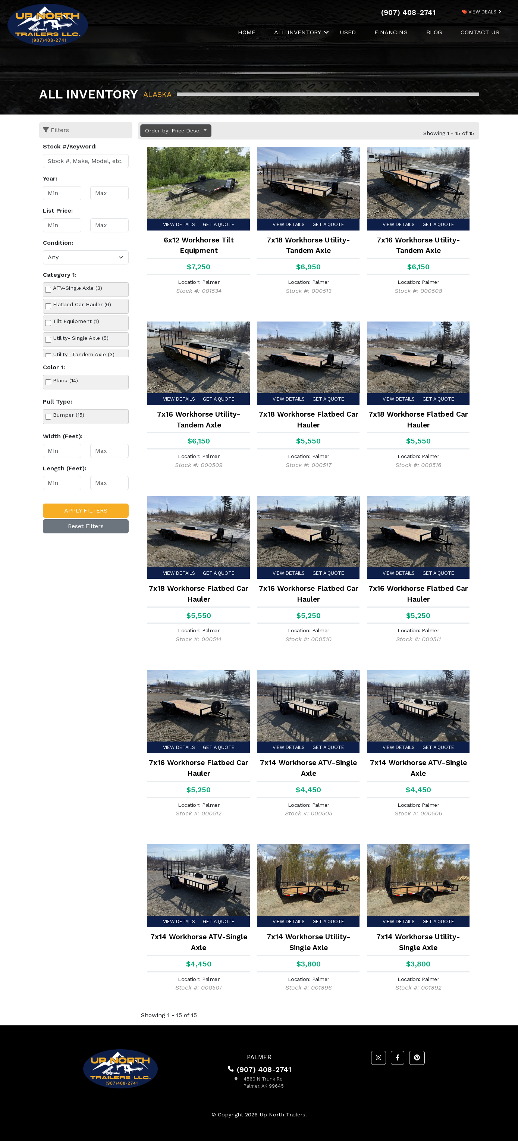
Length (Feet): (64, 468)
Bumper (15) (68, 415)
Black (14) (65, 380)
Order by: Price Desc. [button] (174, 131)
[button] (378, 1058)
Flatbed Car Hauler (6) (82, 304)
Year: (50, 178)
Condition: (58, 242)
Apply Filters (85, 510)
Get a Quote (219, 224)
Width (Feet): (62, 436)
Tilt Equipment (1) (76, 321)
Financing (391, 32)
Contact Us (480, 32)
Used (348, 32)
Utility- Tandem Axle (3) (83, 354)
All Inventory (297, 32)
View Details (179, 224)
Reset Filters (86, 526)
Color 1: (54, 367)
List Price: (58, 210)
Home (246, 32)
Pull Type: (57, 401)
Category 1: (59, 274)
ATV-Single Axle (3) (77, 288)
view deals (479, 12)
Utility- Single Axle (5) (81, 338)
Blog (434, 32)
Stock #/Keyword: (70, 146)
